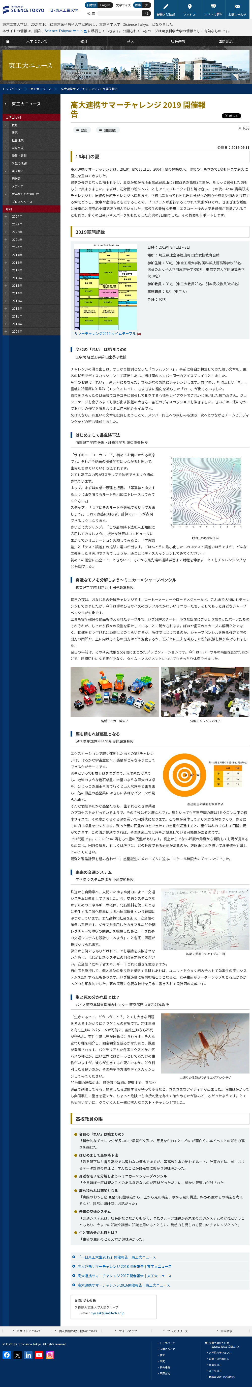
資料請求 (226, 1331)
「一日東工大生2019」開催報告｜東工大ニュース (117, 1257)
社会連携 (165, 1367)
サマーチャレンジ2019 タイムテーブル (105, 333)
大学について (167, 1349)
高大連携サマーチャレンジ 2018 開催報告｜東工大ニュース (125, 1266)
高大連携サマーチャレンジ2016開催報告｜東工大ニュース (124, 1285)
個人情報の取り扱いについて (78, 1331)
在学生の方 (215, 1371)
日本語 (91, 5)
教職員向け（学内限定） (223, 1377)
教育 (84, 130)
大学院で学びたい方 (220, 1352)
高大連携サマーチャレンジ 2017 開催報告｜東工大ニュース (125, 1275)
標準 (138, 5)
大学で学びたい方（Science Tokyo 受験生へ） (224, 1344)
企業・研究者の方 (219, 1358)
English (105, 5)
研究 (162, 1361)
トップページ (12, 89)
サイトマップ (128, 1331)
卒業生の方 (215, 1365)
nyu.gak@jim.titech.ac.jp (107, 1313)
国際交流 (165, 1373)
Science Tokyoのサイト (64, 30)
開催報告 (110, 130)
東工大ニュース (40, 89)
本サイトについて (29, 1331)
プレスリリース (177, 1331)
